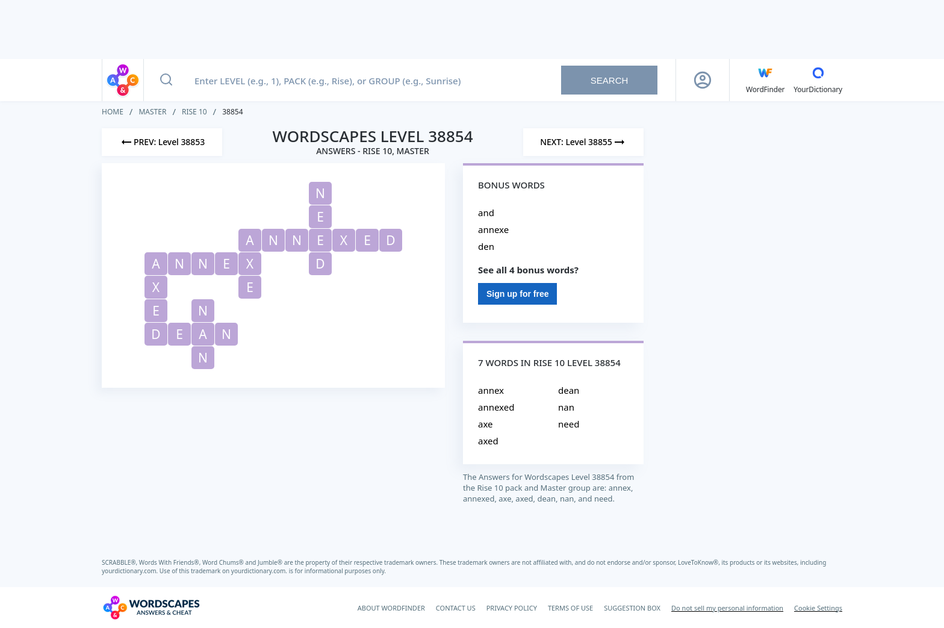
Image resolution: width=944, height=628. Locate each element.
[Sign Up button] (702, 80)
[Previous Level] (162, 142)
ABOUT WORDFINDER (391, 607)
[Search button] (166, 80)
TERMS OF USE (570, 607)
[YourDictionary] (817, 80)
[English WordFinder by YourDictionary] (765, 80)
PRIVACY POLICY (511, 607)
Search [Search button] (610, 80)
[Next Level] (583, 142)
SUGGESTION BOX (632, 607)
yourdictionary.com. (131, 571)
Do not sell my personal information (727, 607)
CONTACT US (456, 607)
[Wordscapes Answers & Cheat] (151, 607)
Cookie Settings (818, 607)
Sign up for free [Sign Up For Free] (517, 294)
